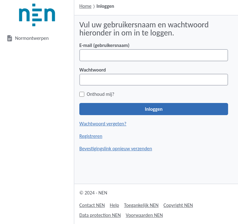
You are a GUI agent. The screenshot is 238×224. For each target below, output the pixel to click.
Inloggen (153, 109)
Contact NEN (92, 205)
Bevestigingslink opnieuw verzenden (115, 149)
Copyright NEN (178, 205)
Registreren (90, 136)
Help (114, 205)
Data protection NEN (100, 215)
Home (85, 6)
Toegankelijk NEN (141, 205)
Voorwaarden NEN (144, 215)
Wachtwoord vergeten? (102, 124)
